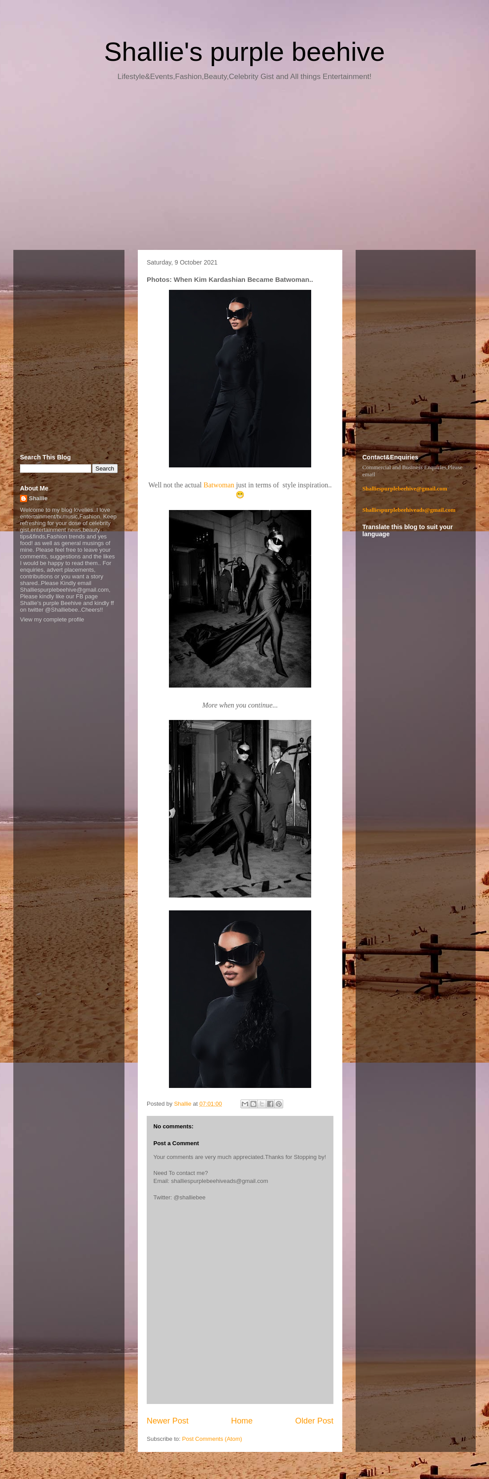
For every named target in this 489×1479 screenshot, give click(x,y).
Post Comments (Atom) (212, 1439)
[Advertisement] (244, 169)
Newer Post (167, 1420)
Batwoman (219, 485)
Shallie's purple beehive (244, 52)
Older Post (314, 1420)
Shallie (38, 498)
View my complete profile (52, 619)
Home (242, 1420)
